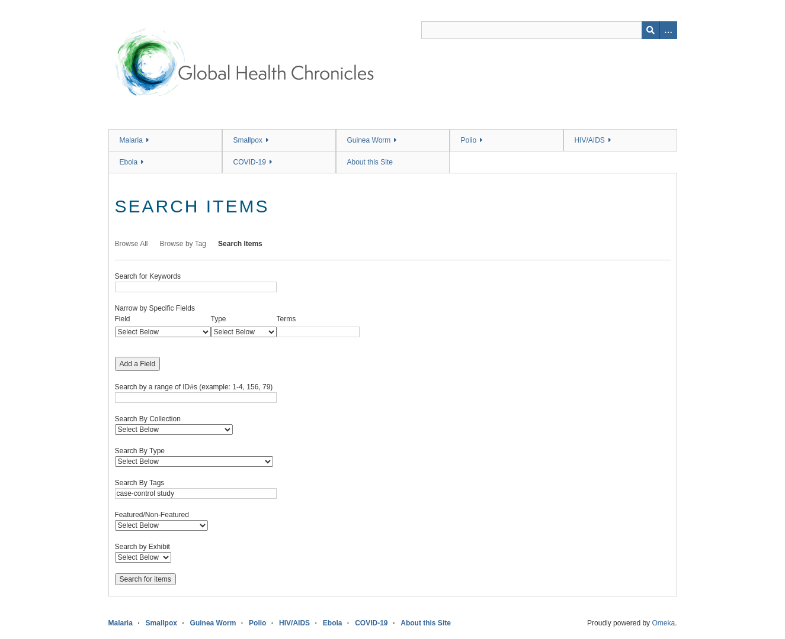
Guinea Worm (369, 140)
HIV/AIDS (590, 140)
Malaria (131, 140)
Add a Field (138, 364)
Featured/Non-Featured (152, 515)
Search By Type (140, 451)
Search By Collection (148, 419)
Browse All (131, 244)
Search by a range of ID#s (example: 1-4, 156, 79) (194, 387)
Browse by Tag (183, 244)
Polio (469, 140)
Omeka (663, 623)
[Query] (549, 30)
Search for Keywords (148, 276)
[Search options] (668, 30)
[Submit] (650, 30)
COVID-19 (249, 162)
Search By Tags (140, 483)
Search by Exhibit (142, 547)
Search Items (240, 244)
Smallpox (247, 140)
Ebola (129, 162)
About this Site (370, 162)
